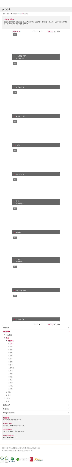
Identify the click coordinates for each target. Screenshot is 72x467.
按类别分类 (14, 13)
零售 (7, 401)
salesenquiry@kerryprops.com (12, 420)
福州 (11, 353)
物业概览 (6, 328)
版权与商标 (37, 448)
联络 (7, 448)
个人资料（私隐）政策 (27, 448)
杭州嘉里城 (20, 174)
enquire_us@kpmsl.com (10, 437)
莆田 (11, 365)
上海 (11, 371)
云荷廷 (18, 145)
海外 (9, 395)
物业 (8, 13)
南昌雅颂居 (20, 319)
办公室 (8, 398)
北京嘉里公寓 (21, 57)
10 (51, 31)
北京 (11, 347)
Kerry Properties (15, 3)
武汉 (11, 386)
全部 (58, 31)
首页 (4, 13)
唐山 (11, 380)
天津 (11, 383)
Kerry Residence (9, 413)
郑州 (11, 389)
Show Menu (68, 3)
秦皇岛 (12, 368)
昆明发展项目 (21, 290)
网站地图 (11, 448)
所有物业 (6, 409)
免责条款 (17, 448)
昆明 (11, 359)
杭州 (11, 356)
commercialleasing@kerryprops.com (14, 431)
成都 (11, 350)
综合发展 (9, 335)
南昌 (11, 362)
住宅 (20, 13)
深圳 (11, 377)
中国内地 (11, 341)
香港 (9, 392)
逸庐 (20, 202)
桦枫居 (18, 232)
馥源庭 (19, 260)
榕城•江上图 (20, 116)
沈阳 (11, 374)
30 (54, 31)
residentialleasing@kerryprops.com (13, 425)
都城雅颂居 (20, 87)
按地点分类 (6, 405)
